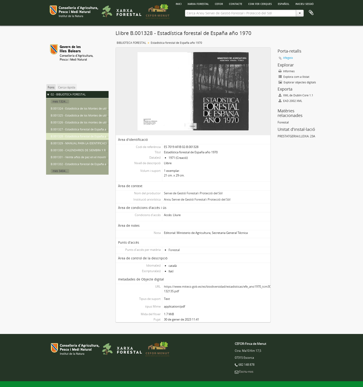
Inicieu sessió (304, 3)
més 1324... (60, 102)
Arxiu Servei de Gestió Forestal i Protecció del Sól (197, 199)
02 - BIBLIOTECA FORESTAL (68, 94)
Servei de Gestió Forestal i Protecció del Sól (193, 193)
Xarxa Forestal (198, 3)
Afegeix (288, 58)
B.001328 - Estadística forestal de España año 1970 (84, 136)
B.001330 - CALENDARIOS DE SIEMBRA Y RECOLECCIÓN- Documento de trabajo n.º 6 (105, 150)
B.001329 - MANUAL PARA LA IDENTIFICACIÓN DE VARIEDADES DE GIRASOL (100, 143)
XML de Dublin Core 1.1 (296, 95)
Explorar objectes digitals (297, 82)
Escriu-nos (246, 371)
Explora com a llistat (294, 77)
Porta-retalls (311, 13)
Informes (287, 71)
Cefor (219, 3)
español (283, 3)
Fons (51, 87)
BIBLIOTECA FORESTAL (131, 43)
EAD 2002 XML (290, 101)
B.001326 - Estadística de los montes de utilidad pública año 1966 (93, 122)
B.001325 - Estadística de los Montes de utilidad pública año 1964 (93, 115)
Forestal (174, 250)
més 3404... (60, 171)
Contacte (235, 3)
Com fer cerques (260, 3)
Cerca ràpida (66, 87)
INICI (179, 3)
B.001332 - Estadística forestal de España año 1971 (84, 164)
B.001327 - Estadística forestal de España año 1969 (84, 129)
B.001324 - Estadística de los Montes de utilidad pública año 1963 (93, 108)
